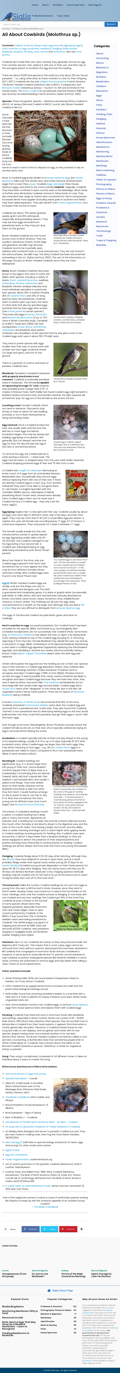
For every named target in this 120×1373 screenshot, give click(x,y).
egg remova (55, 45)
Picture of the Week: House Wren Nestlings (73, 1275)
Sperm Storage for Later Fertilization (104, 1275)
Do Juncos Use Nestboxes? (39, 1275)
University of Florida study (26, 702)
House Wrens (25, 326)
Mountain (41, 314)
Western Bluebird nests (19, 317)
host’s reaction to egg (14, 48)
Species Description (16, 1078)
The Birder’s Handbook (17, 1097)
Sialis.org (113, 1327)
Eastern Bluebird (11, 865)
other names (41, 51)
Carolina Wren (17, 295)
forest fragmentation (70, 202)
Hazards (5, 1271)
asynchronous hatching (31, 804)
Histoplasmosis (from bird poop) (14, 1275)
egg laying (69, 45)
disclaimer (87, 1360)
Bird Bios (6, 28)
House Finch (8, 688)
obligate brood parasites (53, 81)
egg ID (79, 45)
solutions (18, 51)
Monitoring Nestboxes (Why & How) (20, 1312)
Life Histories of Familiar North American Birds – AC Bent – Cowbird (41, 1122)
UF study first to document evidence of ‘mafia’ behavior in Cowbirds (42, 1126)
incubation (33, 48)
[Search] (111, 24)
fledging (56, 48)
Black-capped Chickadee (32, 653)
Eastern (31, 314)
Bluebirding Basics (13, 1306)
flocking (28, 51)
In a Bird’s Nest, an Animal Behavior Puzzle (27, 1185)
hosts (27, 45)
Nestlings (65, 1271)
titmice (20, 283)
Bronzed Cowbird (11, 87)
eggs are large (55, 184)
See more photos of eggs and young (25, 1073)
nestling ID (45, 48)
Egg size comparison (16, 1154)
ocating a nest (39, 45)
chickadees (8, 283)
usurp (32, 184)
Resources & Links (12, 1317)
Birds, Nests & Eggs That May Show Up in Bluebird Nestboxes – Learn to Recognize (19, 1325)
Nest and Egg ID (13, 1142)
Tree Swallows (51, 682)
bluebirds (7, 51)
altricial (10, 859)
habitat (19, 45)
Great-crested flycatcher (24, 280)
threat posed (69, 48)
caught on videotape (30, 470)
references (59, 51)
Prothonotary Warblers (20, 634)
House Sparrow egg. (69, 608)
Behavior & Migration (40, 1271)
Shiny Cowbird (30, 90)
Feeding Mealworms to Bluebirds (15, 1334)
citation (89, 1330)
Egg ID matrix (12, 1150)
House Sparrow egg (58, 177)
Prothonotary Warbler (36, 705)
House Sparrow (80, 1004)
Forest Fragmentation (17, 1159)
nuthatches (31, 283)
